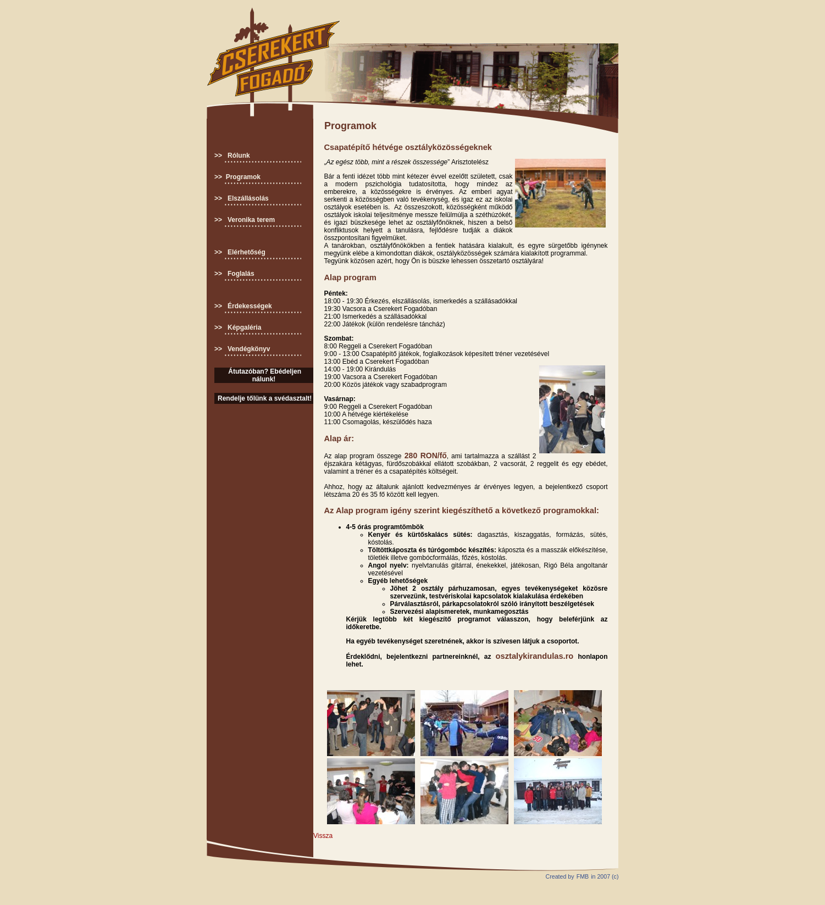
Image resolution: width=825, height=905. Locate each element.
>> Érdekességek (243, 306)
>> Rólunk (232, 155)
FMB (583, 876)
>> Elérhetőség (239, 252)
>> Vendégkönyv (242, 349)
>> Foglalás (234, 273)
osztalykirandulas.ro (535, 656)
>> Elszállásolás (241, 198)
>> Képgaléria (237, 327)
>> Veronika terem (244, 220)
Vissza (323, 836)
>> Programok (237, 177)
